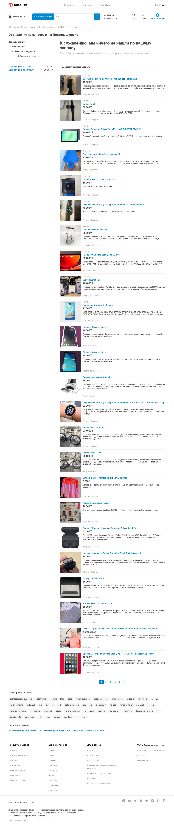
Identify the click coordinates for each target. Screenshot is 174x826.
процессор (29, 717)
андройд (48, 711)
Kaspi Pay (91, 750)
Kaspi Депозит (15, 765)
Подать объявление (157, 16)
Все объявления (17, 42)
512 (59, 705)
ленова (113, 705)
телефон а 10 (15, 717)
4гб (39, 717)
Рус (162, 5)
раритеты (128, 711)
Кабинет (143, 16)
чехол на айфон (83, 699)
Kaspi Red (13, 760)
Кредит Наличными (17, 780)
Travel (51, 755)
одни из (101, 711)
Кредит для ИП (15, 775)
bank (48, 717)
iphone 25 (140, 705)
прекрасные (114, 711)
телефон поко (126, 705)
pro (40, 705)
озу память (35, 711)
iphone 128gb (58, 699)
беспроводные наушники (21, 699)
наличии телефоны (18, 711)
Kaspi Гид (53, 790)
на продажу (89, 711)
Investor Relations (144, 761)
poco (70, 699)
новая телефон (42, 699)
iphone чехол (117, 699)
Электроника (17, 46)
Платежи (52, 760)
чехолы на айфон (72, 711)
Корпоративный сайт (18, 820)
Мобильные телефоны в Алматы (22, 730)
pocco (58, 711)
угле (84, 717)
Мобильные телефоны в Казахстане (88, 730)
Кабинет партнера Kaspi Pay (99, 783)
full (158, 711)
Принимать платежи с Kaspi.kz (100, 773)
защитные (87, 705)
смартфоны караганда (148, 699)
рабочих (50, 705)
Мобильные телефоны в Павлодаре (55, 730)
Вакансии (141, 756)
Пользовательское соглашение (150, 751)
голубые (68, 717)
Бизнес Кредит (93, 755)
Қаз (156, 5)
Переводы (53, 770)
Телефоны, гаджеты (23, 51)
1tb (77, 717)
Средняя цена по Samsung (21, 70)
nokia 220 (31, 705)
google (151, 705)
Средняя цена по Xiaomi (20, 66)
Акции (51, 775)
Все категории (43, 16)
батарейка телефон (144, 711)
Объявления (17, 16)
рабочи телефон (72, 705)
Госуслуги (53, 780)
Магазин (52, 750)
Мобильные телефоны (28, 56)
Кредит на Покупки (17, 770)
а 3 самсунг (101, 705)
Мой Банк (53, 765)
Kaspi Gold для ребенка (18, 755)
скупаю (57, 717)
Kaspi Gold (13, 750)
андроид (130, 699)
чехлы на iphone (101, 699)
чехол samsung (16, 705)
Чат (133, 16)
